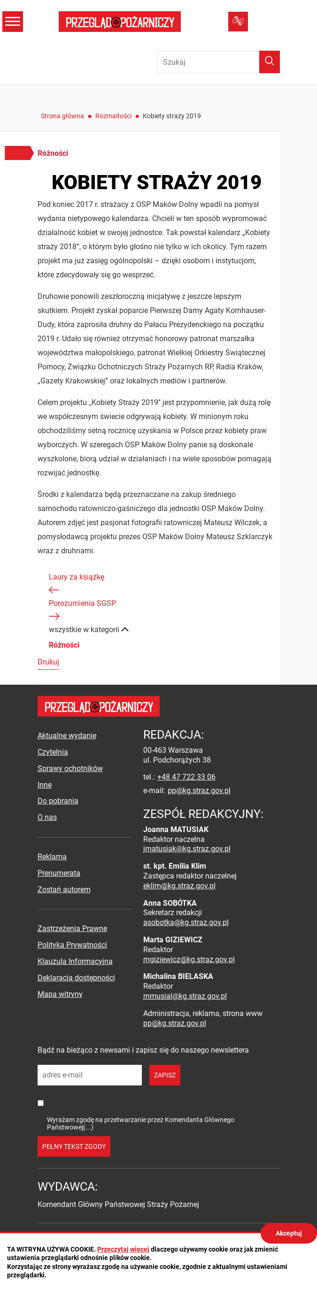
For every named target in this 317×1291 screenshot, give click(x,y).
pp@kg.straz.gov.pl (199, 790)
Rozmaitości (113, 116)
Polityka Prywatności (72, 944)
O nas (47, 817)
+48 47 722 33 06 (186, 776)
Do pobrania (58, 800)
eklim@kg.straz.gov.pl (179, 885)
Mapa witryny (60, 994)
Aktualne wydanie (67, 735)
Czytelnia (53, 752)
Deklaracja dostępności (76, 977)
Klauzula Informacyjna (75, 961)
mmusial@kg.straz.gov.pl (185, 996)
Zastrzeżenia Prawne (72, 928)
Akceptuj (289, 1233)
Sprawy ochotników (70, 768)
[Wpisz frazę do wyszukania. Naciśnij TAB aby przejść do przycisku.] (219, 62)
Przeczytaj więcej (123, 1249)
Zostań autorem (64, 889)
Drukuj (48, 661)
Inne (45, 784)
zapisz (165, 1075)
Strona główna (62, 116)
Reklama (52, 856)
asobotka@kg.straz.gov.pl (186, 922)
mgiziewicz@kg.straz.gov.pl (189, 959)
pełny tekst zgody (74, 1146)
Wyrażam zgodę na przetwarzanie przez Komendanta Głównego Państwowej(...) (140, 1123)
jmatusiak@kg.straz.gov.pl (187, 848)
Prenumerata (59, 873)
